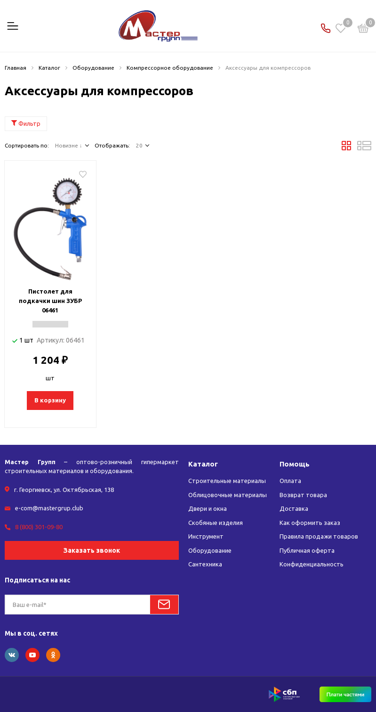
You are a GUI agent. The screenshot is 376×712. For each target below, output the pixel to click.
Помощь (295, 464)
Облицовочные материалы (227, 494)
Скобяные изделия (215, 522)
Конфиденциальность (312, 564)
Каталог (203, 464)
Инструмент (206, 536)
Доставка (294, 508)
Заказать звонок (92, 550)
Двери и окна (207, 508)
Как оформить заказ (310, 522)
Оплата (290, 480)
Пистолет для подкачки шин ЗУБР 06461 (50, 300)
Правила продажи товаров (319, 536)
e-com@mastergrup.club (49, 508)
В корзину (50, 400)
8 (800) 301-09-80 (39, 527)
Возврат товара (303, 494)
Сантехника (205, 564)
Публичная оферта (307, 550)
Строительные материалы (227, 480)
